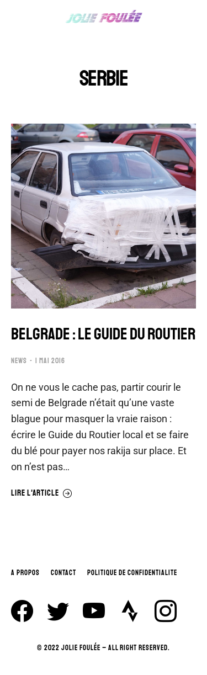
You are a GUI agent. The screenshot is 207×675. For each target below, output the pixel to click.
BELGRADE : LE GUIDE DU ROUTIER (103, 334)
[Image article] (103, 216)
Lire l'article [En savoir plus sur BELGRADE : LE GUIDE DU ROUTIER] (41, 493)
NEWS (19, 361)
